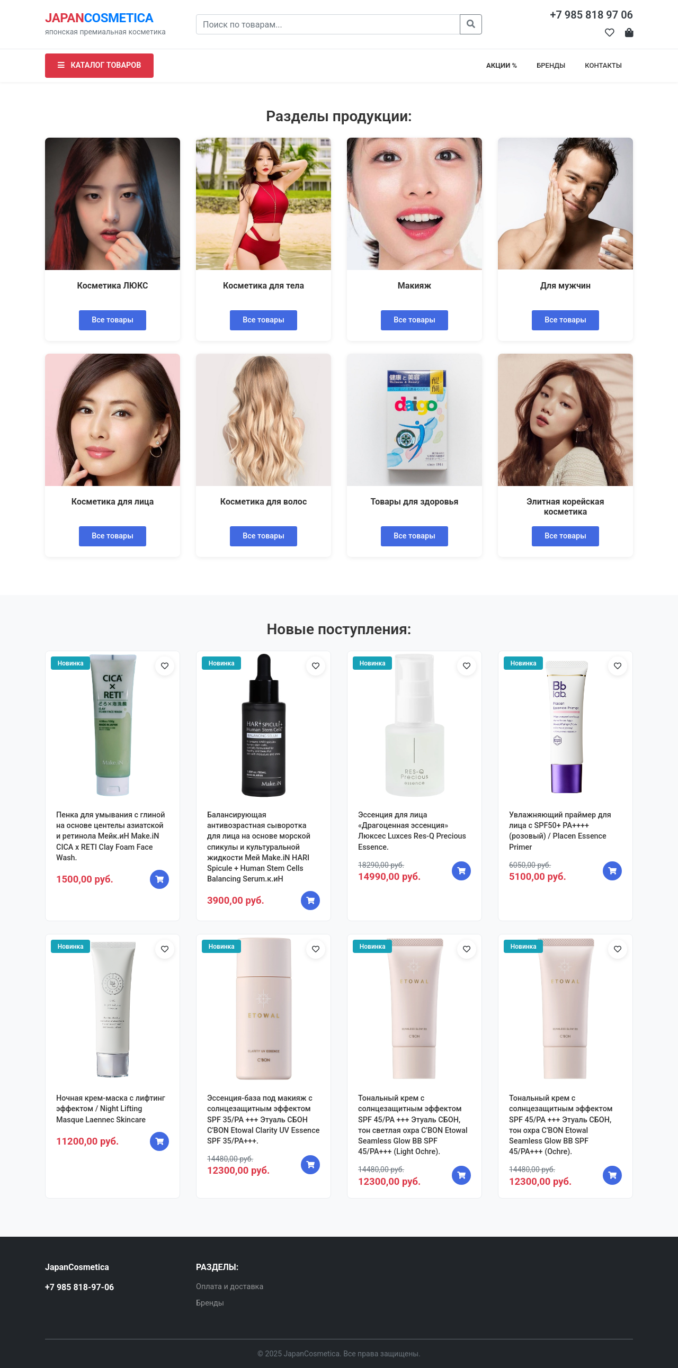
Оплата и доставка (229, 1286)
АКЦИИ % (501, 65)
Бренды (210, 1303)
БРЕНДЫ (551, 65)
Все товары (112, 320)
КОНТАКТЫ (603, 65)
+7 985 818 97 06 (591, 14)
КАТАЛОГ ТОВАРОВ (99, 65)
